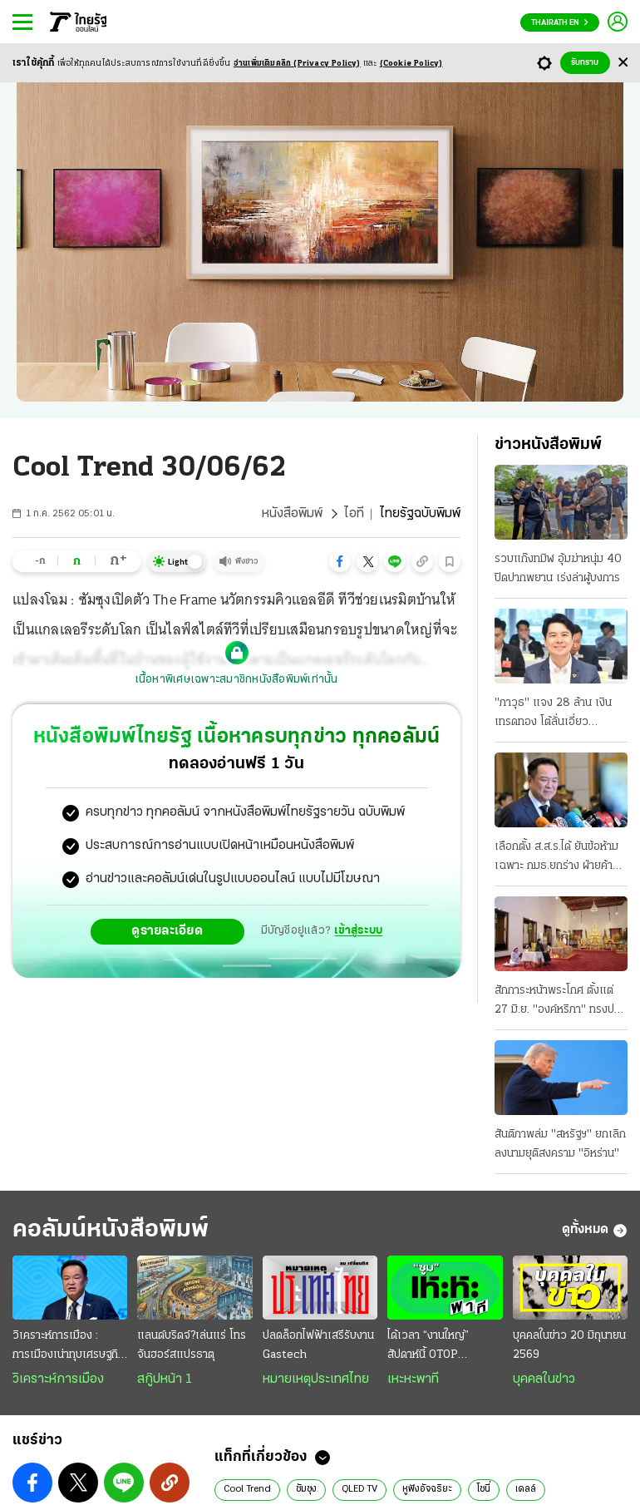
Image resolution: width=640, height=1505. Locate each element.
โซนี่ (483, 1489)
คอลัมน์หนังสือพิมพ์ (110, 1230)
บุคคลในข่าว (544, 1379)
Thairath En (559, 22)
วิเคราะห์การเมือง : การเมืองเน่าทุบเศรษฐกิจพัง (68, 1347)
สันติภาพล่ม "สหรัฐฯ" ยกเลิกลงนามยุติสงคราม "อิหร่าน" (560, 1144)
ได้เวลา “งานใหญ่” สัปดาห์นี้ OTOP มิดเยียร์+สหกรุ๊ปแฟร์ (436, 1347)
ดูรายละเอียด (167, 931)
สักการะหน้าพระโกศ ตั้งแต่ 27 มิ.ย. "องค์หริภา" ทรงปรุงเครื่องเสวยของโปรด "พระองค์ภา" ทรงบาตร (560, 1001)
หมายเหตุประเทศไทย (316, 1379)
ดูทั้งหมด (595, 1230)
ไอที (354, 514)
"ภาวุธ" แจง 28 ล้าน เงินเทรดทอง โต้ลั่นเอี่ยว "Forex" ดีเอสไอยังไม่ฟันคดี (559, 714)
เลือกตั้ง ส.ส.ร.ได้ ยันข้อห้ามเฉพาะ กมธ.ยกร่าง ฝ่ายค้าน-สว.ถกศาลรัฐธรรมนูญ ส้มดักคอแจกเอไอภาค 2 (559, 858)
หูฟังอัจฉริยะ (427, 1489)
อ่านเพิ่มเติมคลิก (297, 63)
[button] (340, 561)
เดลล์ (525, 1489)
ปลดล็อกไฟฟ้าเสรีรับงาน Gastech (318, 1345)
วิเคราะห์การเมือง (58, 1379)
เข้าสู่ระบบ (358, 931)
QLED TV (359, 1489)
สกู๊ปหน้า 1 (164, 1379)
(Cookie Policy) (411, 63)
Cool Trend (247, 1489)
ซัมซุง (306, 1489)
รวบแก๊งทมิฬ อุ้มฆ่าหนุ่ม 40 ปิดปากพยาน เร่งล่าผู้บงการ (558, 569)
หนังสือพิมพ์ (292, 514)
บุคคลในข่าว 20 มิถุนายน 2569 (569, 1345)
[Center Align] (623, 63)
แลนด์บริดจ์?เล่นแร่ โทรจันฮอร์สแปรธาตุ (191, 1345)
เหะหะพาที (413, 1379)
